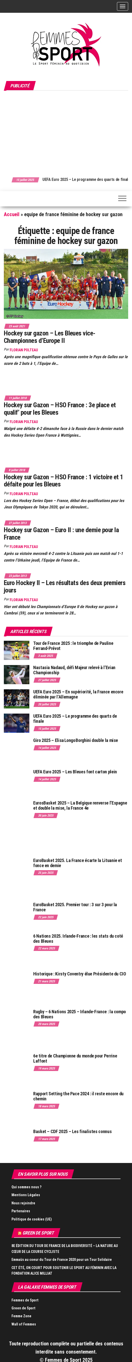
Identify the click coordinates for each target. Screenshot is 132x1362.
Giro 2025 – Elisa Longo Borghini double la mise (75, 740)
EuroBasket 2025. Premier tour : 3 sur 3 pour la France (75, 907)
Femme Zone (21, 1316)
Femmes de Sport (25, 1300)
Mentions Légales (25, 1195)
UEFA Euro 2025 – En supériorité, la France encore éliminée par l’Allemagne (78, 694)
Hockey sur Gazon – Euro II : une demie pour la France (61, 533)
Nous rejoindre (23, 1203)
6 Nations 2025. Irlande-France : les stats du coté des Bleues (78, 938)
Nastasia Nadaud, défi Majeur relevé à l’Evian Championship (74, 670)
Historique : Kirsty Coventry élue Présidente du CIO (79, 973)
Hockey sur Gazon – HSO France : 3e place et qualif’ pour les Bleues (60, 408)
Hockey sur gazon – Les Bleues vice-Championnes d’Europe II (49, 336)
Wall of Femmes (23, 1324)
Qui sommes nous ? (26, 1187)
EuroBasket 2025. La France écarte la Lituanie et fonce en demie (77, 863)
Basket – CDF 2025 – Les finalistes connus (72, 1131)
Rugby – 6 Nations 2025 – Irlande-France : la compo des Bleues (79, 1014)
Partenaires (20, 1211)
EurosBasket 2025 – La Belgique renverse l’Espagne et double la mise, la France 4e (80, 805)
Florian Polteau (24, 350)
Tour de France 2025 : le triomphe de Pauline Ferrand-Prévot (73, 646)
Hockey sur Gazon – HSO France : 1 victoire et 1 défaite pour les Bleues (63, 480)
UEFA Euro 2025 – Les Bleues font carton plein (75, 771)
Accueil (11, 214)
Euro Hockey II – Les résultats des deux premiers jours (64, 586)
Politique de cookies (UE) (31, 1219)
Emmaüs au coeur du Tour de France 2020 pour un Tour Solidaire (61, 1260)
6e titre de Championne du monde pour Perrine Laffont (75, 1058)
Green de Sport (38, 1233)
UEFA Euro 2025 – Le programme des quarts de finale (75, 718)
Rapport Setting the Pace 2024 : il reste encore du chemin (78, 1096)
